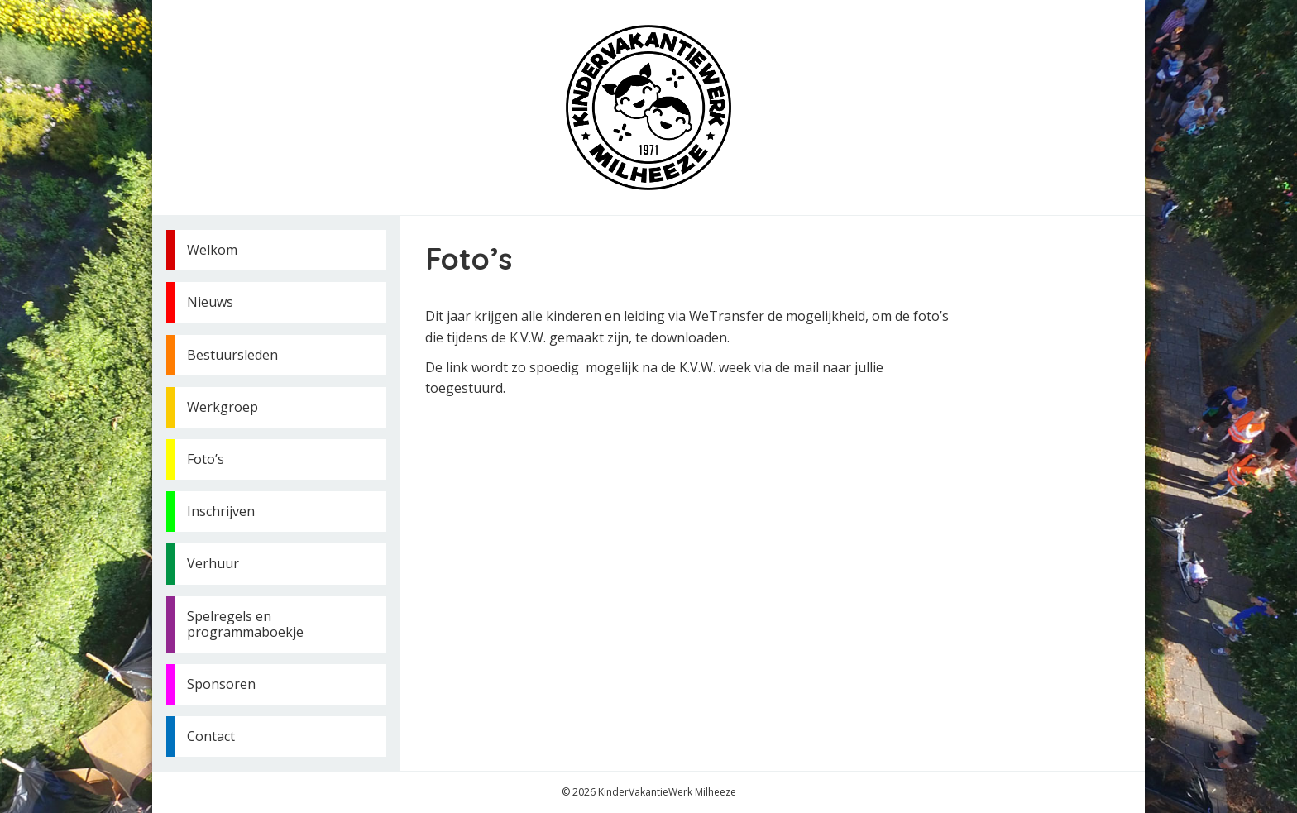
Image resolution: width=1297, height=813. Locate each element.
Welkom (212, 250)
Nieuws (210, 302)
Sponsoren (221, 684)
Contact (211, 736)
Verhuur (213, 563)
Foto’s (205, 459)
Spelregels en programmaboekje (245, 624)
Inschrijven (221, 511)
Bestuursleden (232, 355)
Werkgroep (222, 407)
